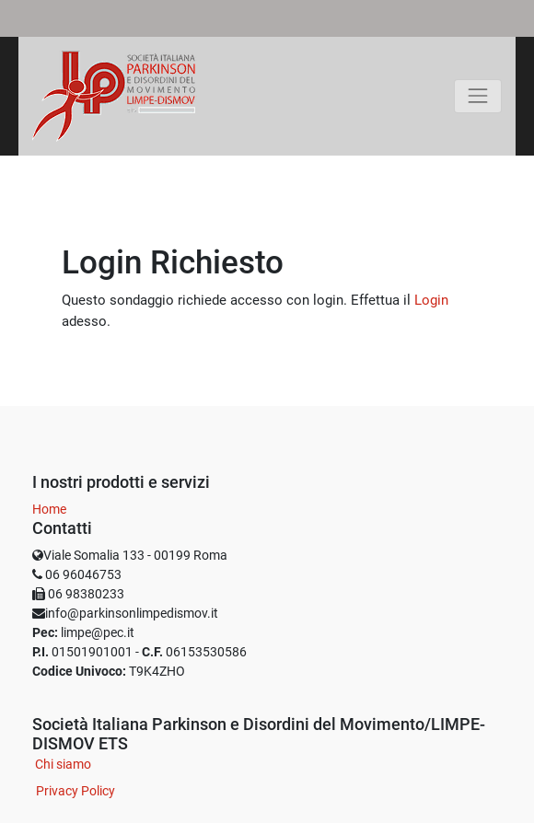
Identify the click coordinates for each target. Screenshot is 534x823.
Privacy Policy (75, 790)
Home (49, 509)
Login (431, 300)
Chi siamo (63, 764)
